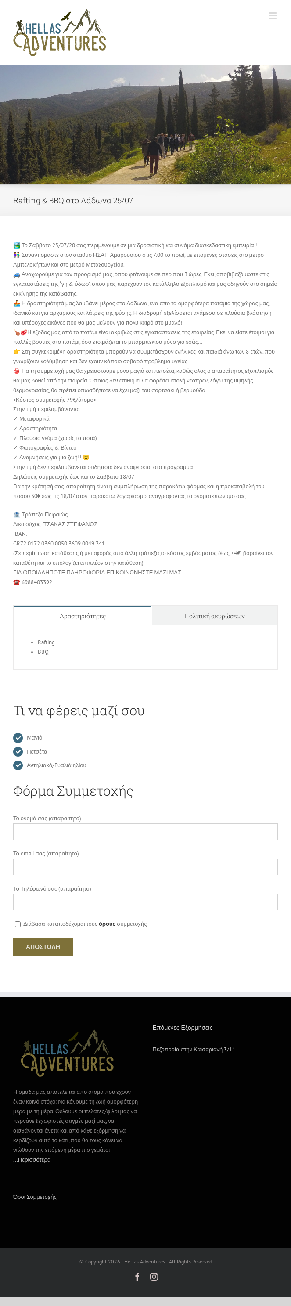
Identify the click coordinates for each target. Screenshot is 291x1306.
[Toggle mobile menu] (273, 15)
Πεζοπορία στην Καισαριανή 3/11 (194, 1049)
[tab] (82, 615)
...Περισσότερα (31, 1159)
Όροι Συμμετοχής (35, 1197)
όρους (107, 923)
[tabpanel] (145, 647)
